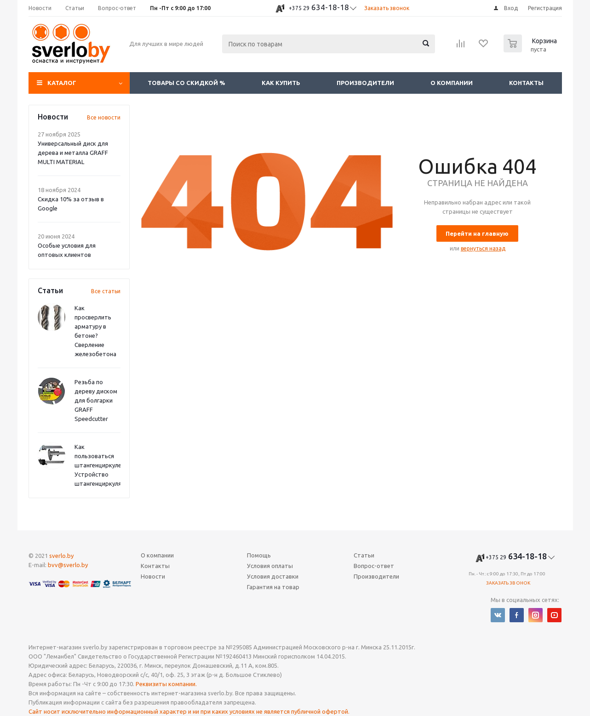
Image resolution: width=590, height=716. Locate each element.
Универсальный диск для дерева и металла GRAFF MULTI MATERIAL (73, 152)
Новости (153, 576)
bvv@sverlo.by (68, 565)
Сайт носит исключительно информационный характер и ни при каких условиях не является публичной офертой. (189, 711)
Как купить (281, 83)
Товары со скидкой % (186, 83)
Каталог (61, 83)
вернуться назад (483, 248)
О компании (451, 83)
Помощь (259, 555)
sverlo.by (61, 555)
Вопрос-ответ (374, 566)
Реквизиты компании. (166, 684)
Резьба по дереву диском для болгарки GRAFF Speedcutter (95, 400)
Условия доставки (272, 576)
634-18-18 (319, 7)
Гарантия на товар (273, 587)
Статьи (364, 555)
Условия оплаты (270, 566)
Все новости (103, 117)
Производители (365, 83)
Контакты (526, 83)
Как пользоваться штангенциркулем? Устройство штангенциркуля (101, 465)
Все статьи (105, 291)
